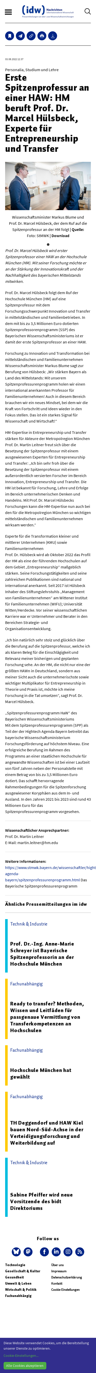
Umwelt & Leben (18, 1283)
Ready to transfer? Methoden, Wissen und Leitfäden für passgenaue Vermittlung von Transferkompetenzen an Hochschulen (47, 1017)
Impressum (59, 1271)
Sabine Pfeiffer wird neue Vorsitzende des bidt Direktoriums (41, 1201)
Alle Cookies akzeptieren (25, 1365)
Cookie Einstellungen (65, 1289)
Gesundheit (14, 1277)
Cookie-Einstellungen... (21, 1355)
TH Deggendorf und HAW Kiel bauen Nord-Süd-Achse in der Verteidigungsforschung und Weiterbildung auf (46, 1133)
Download (60, 235)
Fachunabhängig (18, 1295)
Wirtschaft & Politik (20, 1289)
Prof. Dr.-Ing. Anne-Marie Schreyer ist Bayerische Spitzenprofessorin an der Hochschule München (42, 954)
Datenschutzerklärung (66, 1277)
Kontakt (56, 1283)
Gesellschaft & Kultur (22, 1271)
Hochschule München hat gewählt (40, 1073)
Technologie (15, 1265)
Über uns (57, 1265)
